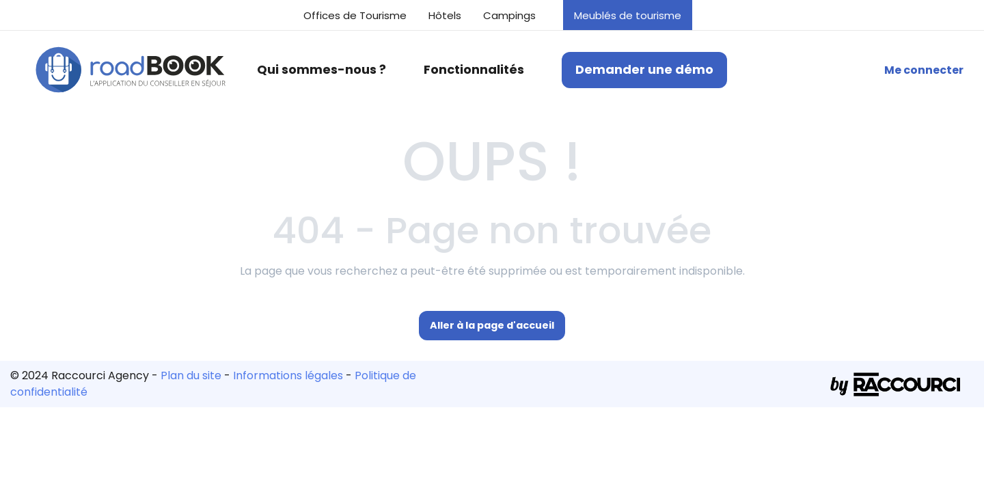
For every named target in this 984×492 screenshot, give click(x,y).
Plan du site (191, 375)
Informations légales (288, 375)
